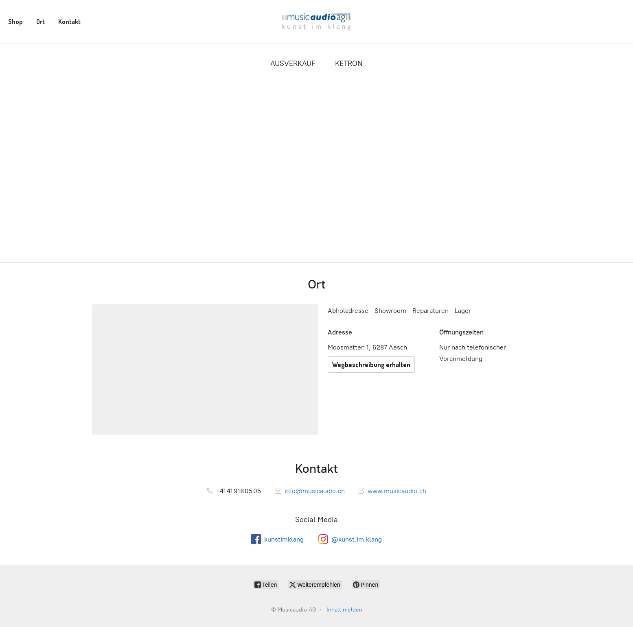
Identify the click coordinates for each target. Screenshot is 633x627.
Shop (15, 21)
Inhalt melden (344, 609)
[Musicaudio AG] (316, 21)
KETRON (349, 63)
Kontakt (69, 21)
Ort (40, 21)
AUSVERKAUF (292, 63)
